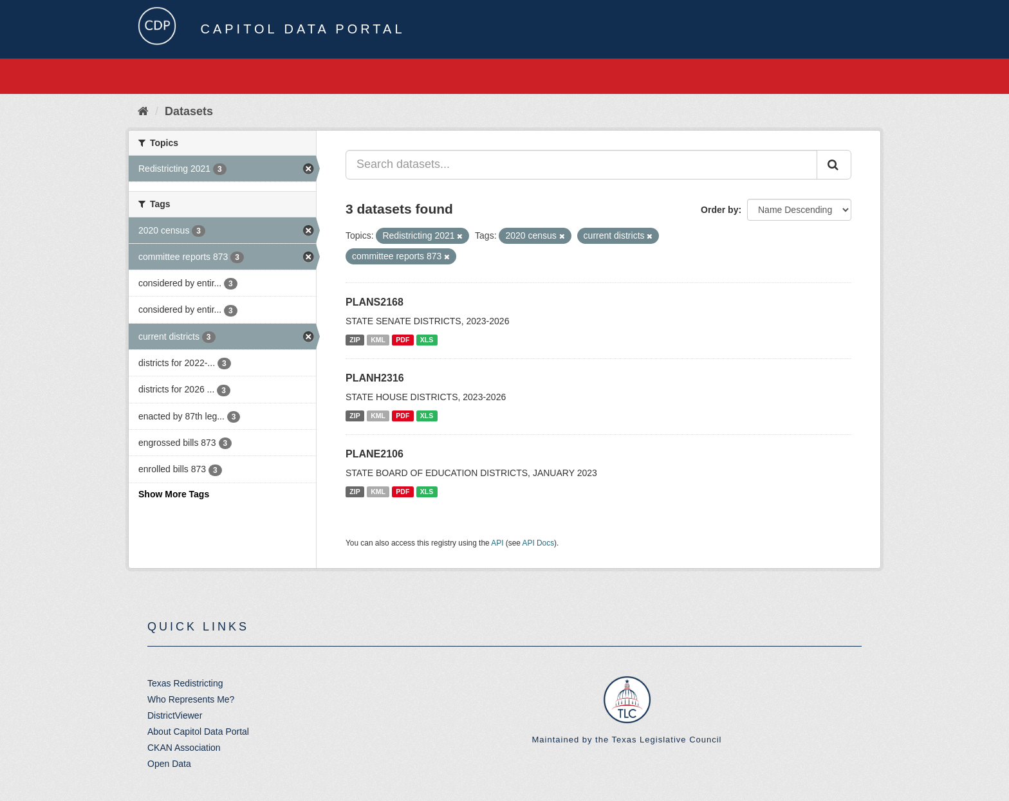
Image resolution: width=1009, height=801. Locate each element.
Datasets (189, 111)
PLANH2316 (375, 378)
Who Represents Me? (190, 699)
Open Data (169, 764)
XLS (426, 340)
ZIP (354, 340)
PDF (402, 340)
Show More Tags (173, 494)
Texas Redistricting (185, 683)
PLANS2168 (374, 302)
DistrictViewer (174, 715)
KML (378, 340)
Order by (719, 210)
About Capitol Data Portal (198, 731)
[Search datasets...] (581, 165)
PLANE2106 (374, 453)
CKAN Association (184, 747)
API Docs (539, 543)
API (497, 543)
